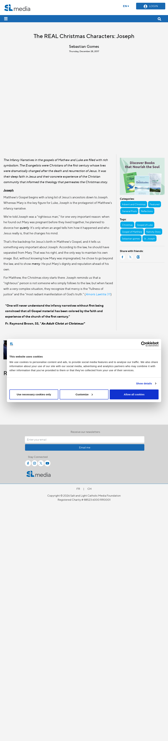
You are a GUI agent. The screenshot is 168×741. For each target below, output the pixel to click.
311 (98, 294)
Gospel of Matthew (132, 231)
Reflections (147, 211)
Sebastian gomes (131, 238)
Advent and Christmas (134, 204)
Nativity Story (153, 231)
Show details (144, 383)
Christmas (127, 224)
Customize (84, 394)
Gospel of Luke (145, 224)
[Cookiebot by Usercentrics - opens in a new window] (144, 344)
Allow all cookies (134, 394)
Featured (154, 204)
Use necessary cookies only (34, 394)
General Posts (129, 211)
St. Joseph (149, 238)
